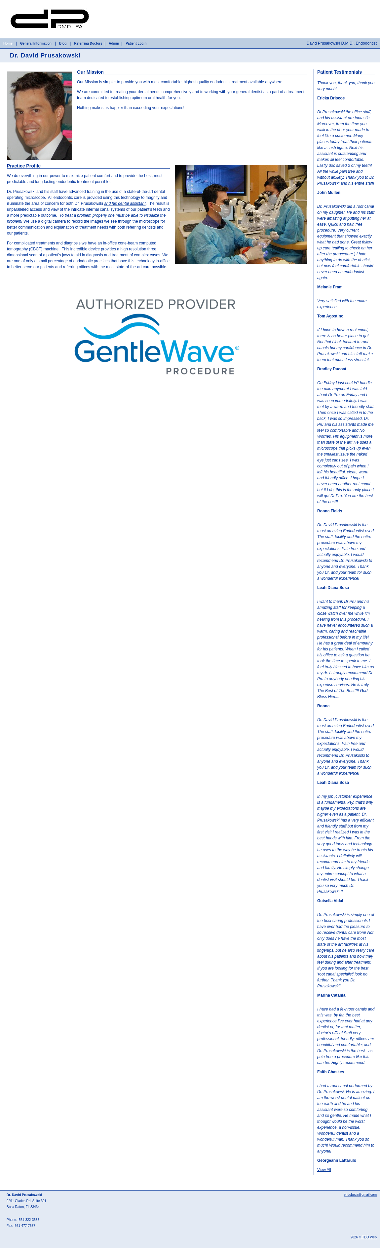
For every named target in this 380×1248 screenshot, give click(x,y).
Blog (62, 43)
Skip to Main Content (18, 2)
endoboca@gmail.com (360, 1194)
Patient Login (136, 43)
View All (324, 1169)
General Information (36, 43)
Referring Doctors (88, 43)
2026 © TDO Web (364, 1237)
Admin (114, 43)
